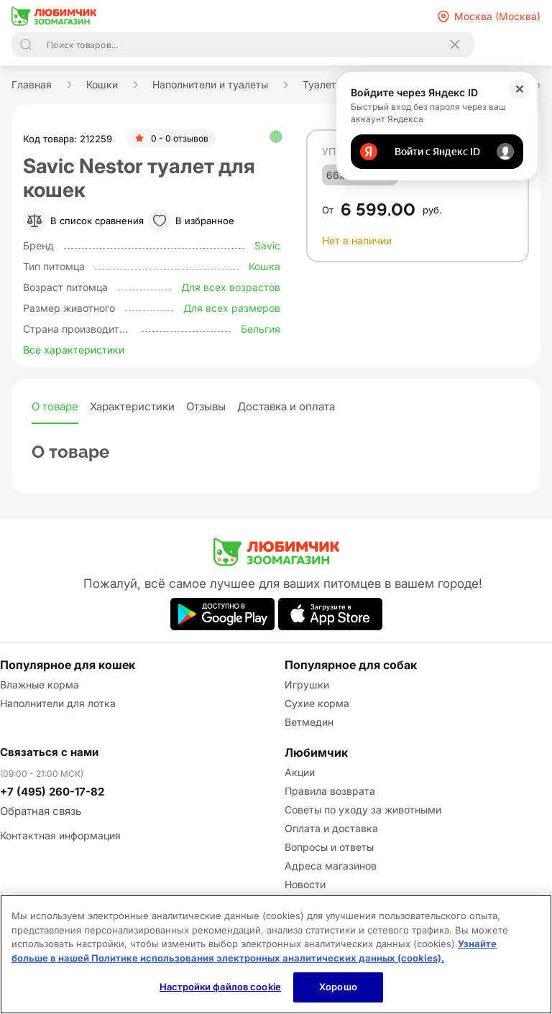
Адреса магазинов (331, 865)
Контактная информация (60, 835)
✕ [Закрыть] (519, 89)
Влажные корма (39, 684)
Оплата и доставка (331, 828)
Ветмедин (309, 722)
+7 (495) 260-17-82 (52, 791)
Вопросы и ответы (329, 847)
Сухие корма (317, 703)
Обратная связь (40, 811)
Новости (305, 884)
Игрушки (307, 684)
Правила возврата (330, 791)
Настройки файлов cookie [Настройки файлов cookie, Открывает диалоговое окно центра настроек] (220, 986)
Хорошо (338, 986)
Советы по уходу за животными (363, 809)
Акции (300, 772)
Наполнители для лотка (58, 703)
